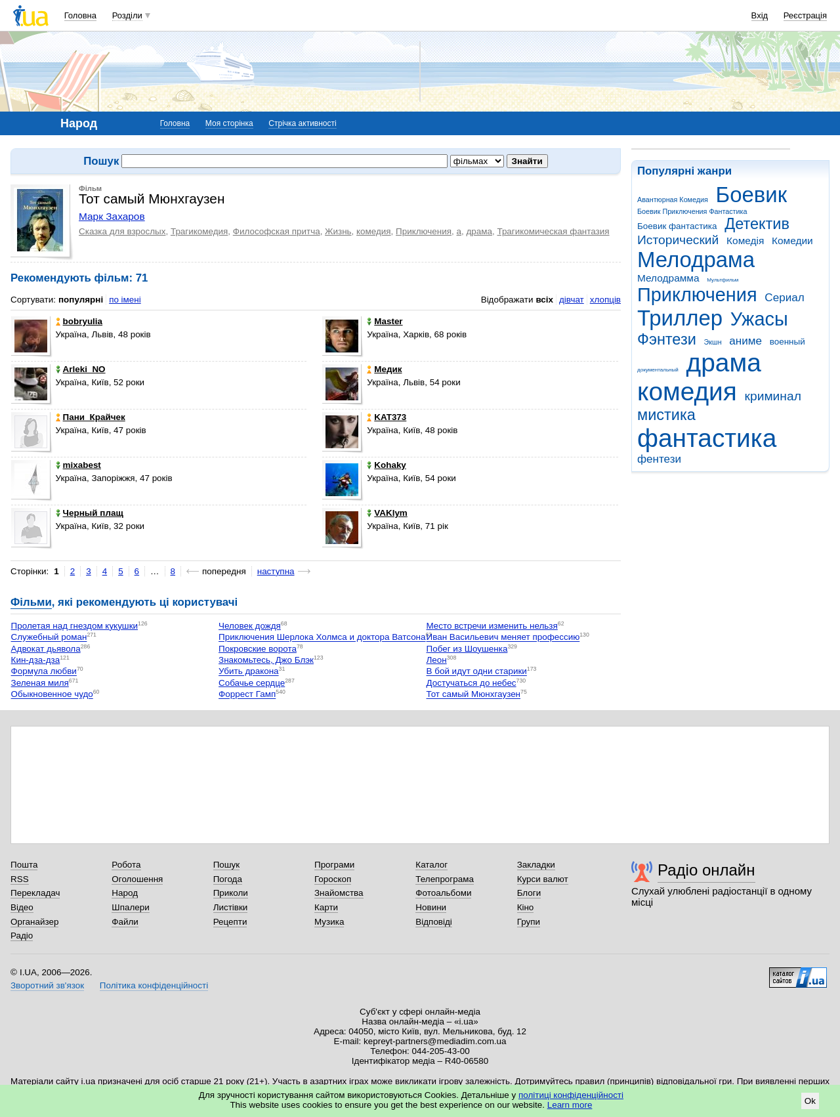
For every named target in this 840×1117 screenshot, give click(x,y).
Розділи (127, 15)
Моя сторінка (229, 123)
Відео (21, 907)
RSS (19, 879)
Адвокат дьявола (46, 649)
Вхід (759, 15)
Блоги (529, 893)
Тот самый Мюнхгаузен (474, 695)
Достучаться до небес (471, 683)
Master (384, 321)
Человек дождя (250, 626)
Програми (334, 865)
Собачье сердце (252, 683)
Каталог (431, 865)
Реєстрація (805, 15)
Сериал (784, 297)
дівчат (571, 300)
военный (787, 342)
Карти (326, 907)
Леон (437, 660)
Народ (125, 893)
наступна (276, 571)
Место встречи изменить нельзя (492, 626)
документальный (658, 370)
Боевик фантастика (677, 226)
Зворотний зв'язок (47, 985)
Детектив (756, 223)
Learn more (570, 1105)
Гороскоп (332, 879)
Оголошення (137, 879)
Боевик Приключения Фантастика (692, 211)
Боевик (752, 194)
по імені (125, 300)
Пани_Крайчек (90, 417)
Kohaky (386, 465)
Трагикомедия (199, 231)
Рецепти (230, 922)
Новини (430, 907)
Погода (227, 879)
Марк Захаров (112, 216)
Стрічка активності (302, 123)
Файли (125, 922)
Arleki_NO (81, 369)
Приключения (697, 294)
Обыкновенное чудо (52, 695)
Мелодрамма (668, 278)
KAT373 (386, 417)
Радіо (21, 935)
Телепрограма (444, 879)
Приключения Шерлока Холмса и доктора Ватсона (322, 638)
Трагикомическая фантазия (553, 231)
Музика (329, 922)
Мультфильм (722, 280)
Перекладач (35, 893)
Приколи (230, 893)
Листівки (230, 907)
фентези (659, 459)
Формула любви (44, 672)
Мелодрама (696, 259)
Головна (80, 15)
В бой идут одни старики (477, 672)
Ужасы (759, 318)
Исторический (678, 240)
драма (723, 362)
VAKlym (387, 513)
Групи (528, 922)
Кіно (525, 907)
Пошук (226, 865)
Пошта (23, 865)
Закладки (536, 865)
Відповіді (433, 922)
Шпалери (130, 907)
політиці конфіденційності (570, 1095)
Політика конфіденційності (154, 985)
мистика (666, 414)
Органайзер (34, 922)
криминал (773, 396)
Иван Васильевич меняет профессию (503, 638)
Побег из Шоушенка (467, 649)
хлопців (605, 300)
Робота (126, 865)
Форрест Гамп (247, 695)
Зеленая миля (40, 683)
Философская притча (276, 231)
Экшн (713, 342)
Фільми (31, 602)
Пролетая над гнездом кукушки (74, 626)
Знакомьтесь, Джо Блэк (266, 660)
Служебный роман (49, 638)
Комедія (745, 240)
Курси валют (542, 879)
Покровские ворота (258, 649)
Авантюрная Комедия (672, 199)
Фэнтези (666, 339)
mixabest (78, 465)
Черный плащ (89, 513)
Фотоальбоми (443, 893)
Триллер (680, 318)
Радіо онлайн (706, 870)
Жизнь (338, 231)
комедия (687, 391)
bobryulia (79, 321)
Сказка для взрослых (122, 231)
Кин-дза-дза (35, 660)
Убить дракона (249, 672)
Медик (384, 369)
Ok (810, 1101)
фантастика (706, 438)
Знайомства (339, 893)
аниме (745, 341)
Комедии (792, 240)
